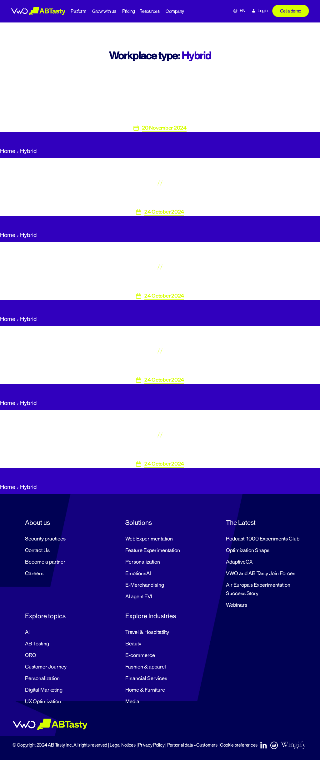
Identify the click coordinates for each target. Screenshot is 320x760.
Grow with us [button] (104, 11)
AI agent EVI (138, 596)
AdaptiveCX (239, 562)
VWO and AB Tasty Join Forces (260, 573)
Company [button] (175, 11)
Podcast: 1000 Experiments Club (262, 538)
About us (37, 522)
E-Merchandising (144, 585)
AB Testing (37, 643)
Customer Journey (46, 667)
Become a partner (45, 562)
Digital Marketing (43, 690)
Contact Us (37, 550)
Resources (149, 11)
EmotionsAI (138, 573)
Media (132, 701)
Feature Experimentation (152, 550)
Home (7, 151)
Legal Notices (123, 745)
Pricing (128, 11)
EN (242, 11)
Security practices (45, 538)
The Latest (241, 522)
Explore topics (45, 616)
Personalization (142, 562)
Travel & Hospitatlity (147, 632)
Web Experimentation (149, 538)
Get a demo (290, 11)
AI (27, 632)
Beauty (133, 643)
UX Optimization (43, 701)
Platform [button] (78, 11)
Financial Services (146, 678)
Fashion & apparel (145, 667)
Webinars (236, 605)
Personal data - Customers (192, 745)
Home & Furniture (145, 690)
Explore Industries (150, 616)
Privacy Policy (151, 745)
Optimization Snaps (247, 550)
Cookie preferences (239, 745)
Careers (34, 573)
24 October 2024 (164, 212)
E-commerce (140, 655)
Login (263, 11)
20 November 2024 (164, 128)
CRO (30, 655)
